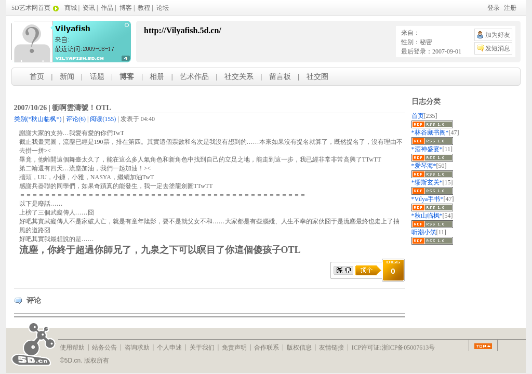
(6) (76, 119)
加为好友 (497, 34)
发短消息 (497, 48)
